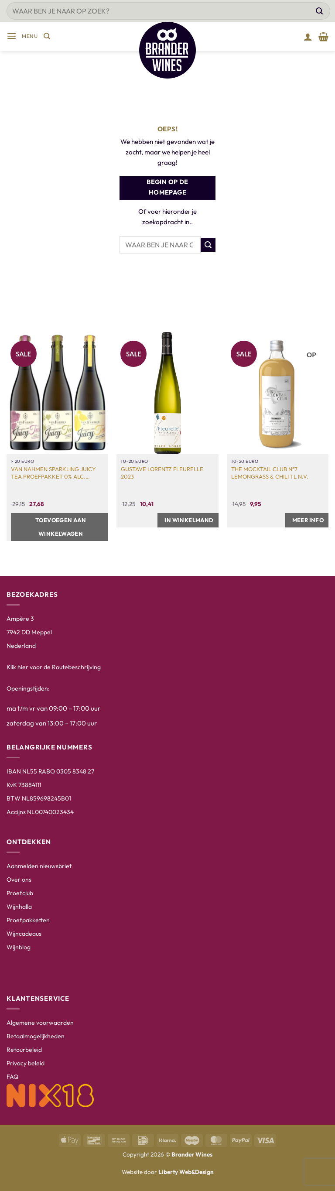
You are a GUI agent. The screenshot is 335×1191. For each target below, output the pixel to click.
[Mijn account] (308, 36)
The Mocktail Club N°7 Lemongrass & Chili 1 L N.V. (269, 472)
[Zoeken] (47, 36)
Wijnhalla (19, 906)
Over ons (19, 879)
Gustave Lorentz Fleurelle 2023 (162, 472)
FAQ (12, 1077)
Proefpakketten (28, 920)
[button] (22, 37)
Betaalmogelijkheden (36, 1036)
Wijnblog (19, 947)
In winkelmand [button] (188, 520)
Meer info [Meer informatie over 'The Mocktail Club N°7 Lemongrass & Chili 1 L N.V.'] (308, 520)
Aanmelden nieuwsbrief (39, 866)
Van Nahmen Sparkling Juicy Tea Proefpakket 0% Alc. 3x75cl (53, 472)
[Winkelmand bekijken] (323, 36)
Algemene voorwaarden (40, 1023)
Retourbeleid (24, 1050)
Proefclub (20, 893)
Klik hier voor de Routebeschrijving (54, 667)
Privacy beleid (25, 1063)
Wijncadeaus (24, 934)
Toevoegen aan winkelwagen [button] (60, 527)
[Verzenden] (319, 11)
